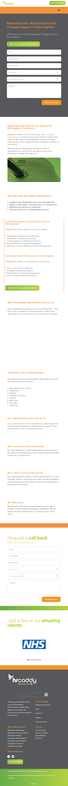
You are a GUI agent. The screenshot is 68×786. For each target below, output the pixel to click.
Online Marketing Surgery (33, 775)
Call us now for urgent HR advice (22, 288)
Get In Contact (51, 102)
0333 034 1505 (57, 3)
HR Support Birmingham (16, 730)
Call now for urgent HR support (23, 44)
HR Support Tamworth (15, 744)
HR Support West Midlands (17, 738)
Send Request (51, 599)
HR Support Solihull (14, 736)
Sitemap (34, 784)
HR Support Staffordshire (16, 741)
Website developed (14, 775)
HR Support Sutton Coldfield (17, 733)
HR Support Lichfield (14, 746)
